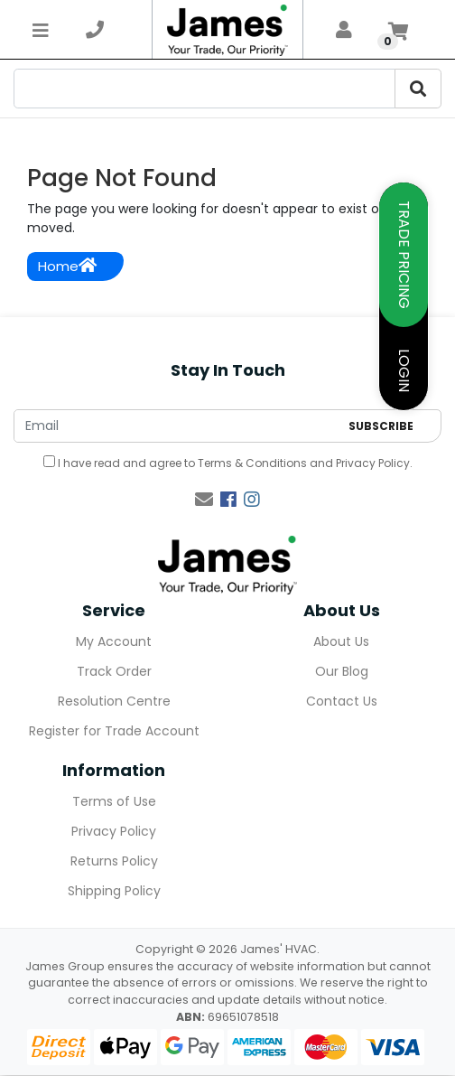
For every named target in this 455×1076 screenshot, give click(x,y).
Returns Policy (114, 861)
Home (67, 266)
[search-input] (204, 88)
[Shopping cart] (398, 30)
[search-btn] (418, 88)
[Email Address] (176, 426)
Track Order (114, 671)
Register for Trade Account (114, 731)
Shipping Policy (114, 891)
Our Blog (341, 671)
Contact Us (341, 701)
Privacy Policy (373, 463)
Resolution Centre (114, 701)
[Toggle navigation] (41, 30)
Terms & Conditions (252, 463)
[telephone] (95, 29)
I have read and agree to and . (228, 463)
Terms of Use (114, 801)
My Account (114, 641)
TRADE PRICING (404, 255)
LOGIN (404, 370)
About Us (341, 641)
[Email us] (204, 500)
